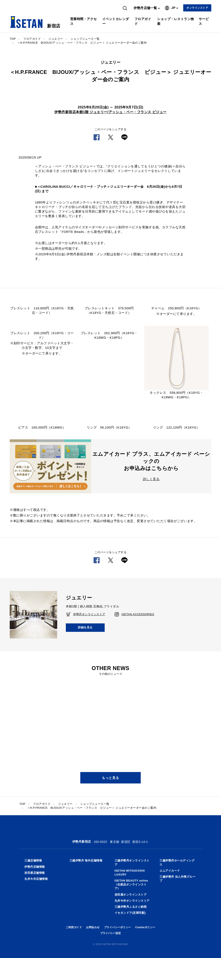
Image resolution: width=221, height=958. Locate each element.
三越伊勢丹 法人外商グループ (177, 878)
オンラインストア (197, 7)
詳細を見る (85, 627)
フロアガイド (142, 21)
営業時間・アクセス (83, 21)
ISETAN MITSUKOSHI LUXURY (130, 872)
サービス (204, 21)
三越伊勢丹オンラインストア (132, 862)
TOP (13, 38)
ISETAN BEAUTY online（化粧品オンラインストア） (131, 884)
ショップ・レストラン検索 (175, 21)
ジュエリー (55, 38)
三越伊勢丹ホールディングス (176, 862)
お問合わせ (93, 927)
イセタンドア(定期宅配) (130, 912)
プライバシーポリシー (117, 927)
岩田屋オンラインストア (131, 894)
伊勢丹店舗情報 (34, 866)
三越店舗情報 (33, 860)
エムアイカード (169, 870)
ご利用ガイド (74, 927)
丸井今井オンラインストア (132, 900)
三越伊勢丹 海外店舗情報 (86, 860)
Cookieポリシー (145, 927)
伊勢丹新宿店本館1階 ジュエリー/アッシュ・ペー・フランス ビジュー (110, 112)
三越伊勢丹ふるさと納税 (131, 906)
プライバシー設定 (110, 933)
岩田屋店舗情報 (34, 872)
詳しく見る (151, 479)
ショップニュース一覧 (85, 38)
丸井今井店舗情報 (36, 878)
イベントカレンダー (115, 21)
